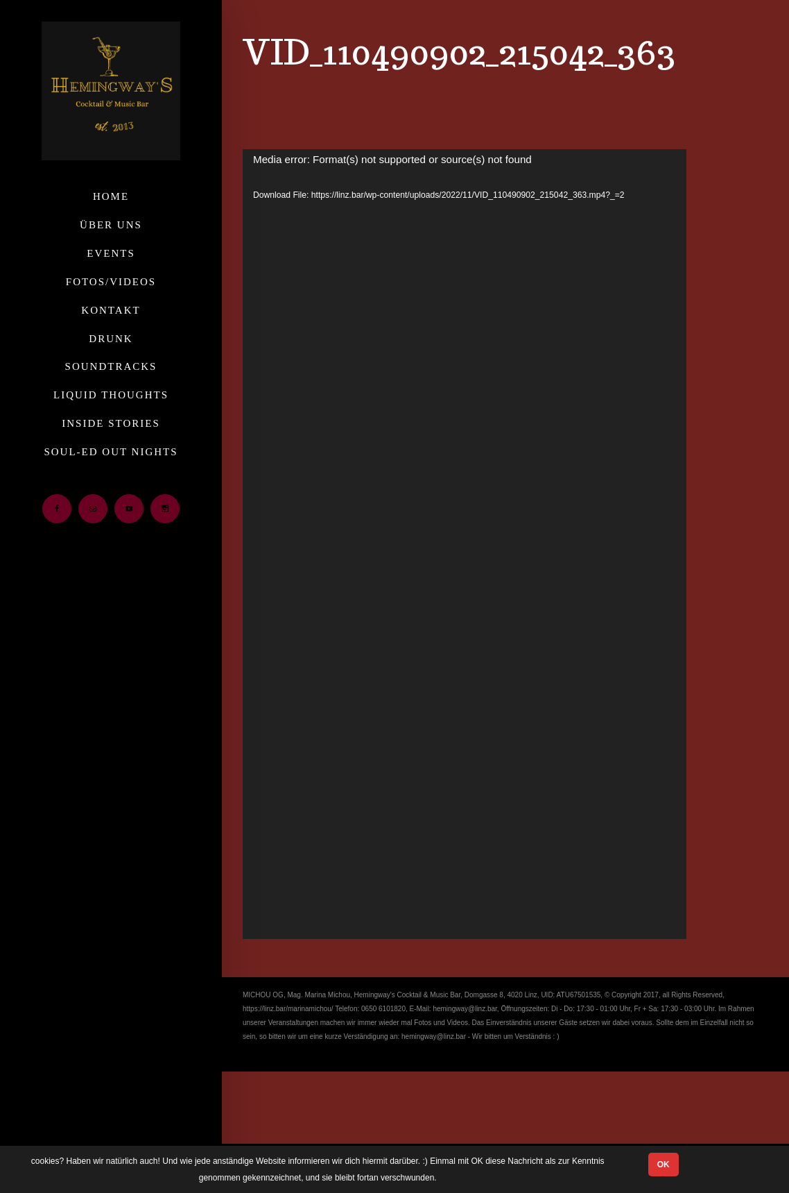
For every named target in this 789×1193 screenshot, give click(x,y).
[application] (464, 544)
